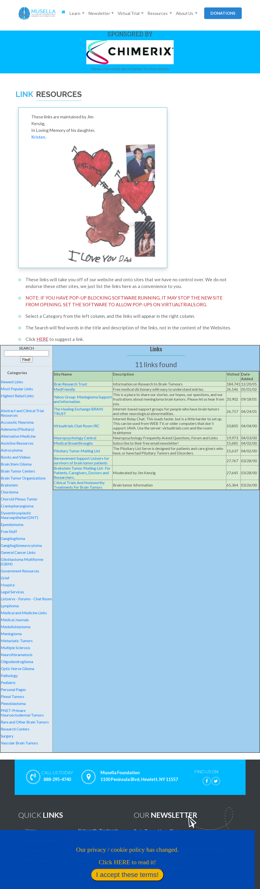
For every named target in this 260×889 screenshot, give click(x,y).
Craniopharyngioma (17, 506)
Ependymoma (12, 524)
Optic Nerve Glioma (17, 668)
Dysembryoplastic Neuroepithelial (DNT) (19, 515)
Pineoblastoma (13, 703)
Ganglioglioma (13, 538)
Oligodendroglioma (17, 661)
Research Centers (15, 729)
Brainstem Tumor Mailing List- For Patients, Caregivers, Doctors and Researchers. (82, 473)
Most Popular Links (17, 388)
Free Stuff (9, 531)
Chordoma (9, 492)
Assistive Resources (17, 443)
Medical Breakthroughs (73, 443)
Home (30, 830)
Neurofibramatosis (16, 654)
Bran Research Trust (70, 384)
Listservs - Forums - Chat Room (26, 598)
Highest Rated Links (17, 395)
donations (222, 13)
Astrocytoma (12, 450)
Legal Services (12, 591)
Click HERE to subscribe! (157, 837)
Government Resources (20, 571)
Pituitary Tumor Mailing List (77, 450)
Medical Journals (15, 619)
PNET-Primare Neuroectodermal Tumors (22, 712)
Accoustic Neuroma (17, 422)
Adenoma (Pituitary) (17, 429)
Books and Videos (16, 457)
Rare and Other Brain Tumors (25, 722)
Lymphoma (10, 605)
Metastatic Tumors (17, 640)
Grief (5, 578)
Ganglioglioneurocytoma (21, 545)
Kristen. (38, 137)
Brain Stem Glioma (16, 464)
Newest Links (12, 381)
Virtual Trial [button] (129, 13)
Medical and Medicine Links (24, 612)
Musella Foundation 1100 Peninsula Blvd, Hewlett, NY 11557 (139, 776)
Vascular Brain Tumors (19, 743)
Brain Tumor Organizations (23, 478)
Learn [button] (75, 13)
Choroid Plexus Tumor (19, 499)
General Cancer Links (18, 552)
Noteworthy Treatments (98, 830)
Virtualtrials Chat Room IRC (77, 425)
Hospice (8, 584)
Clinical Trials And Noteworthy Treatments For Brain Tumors (79, 484)
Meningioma (11, 633)
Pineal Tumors (12, 696)
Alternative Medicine (18, 436)
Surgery (7, 736)
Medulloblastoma (15, 626)
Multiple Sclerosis (15, 647)
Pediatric (8, 682)
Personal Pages (13, 689)
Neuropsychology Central (75, 437)
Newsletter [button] (99, 13)
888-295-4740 (57, 776)
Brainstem (9, 485)
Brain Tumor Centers (18, 471)
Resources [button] (157, 13)
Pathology (9, 675)
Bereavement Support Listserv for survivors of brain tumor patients (81, 460)
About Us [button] (185, 13)
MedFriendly (64, 389)
